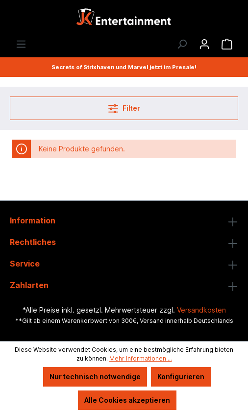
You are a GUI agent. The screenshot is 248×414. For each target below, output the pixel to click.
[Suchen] (182, 44)
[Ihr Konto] (204, 44)
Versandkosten (201, 310)
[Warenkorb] (227, 44)
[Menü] (21, 44)
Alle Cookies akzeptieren (127, 400)
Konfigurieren (180, 376)
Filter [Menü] (124, 106)
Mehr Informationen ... (140, 358)
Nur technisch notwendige (95, 376)
